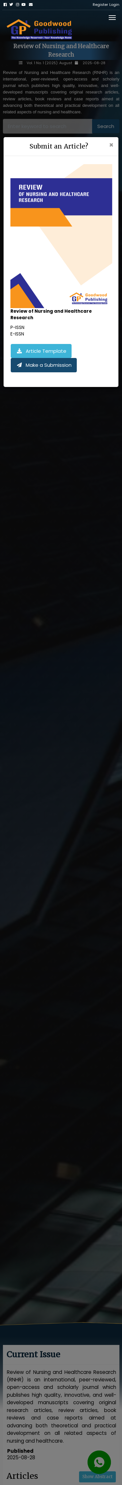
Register (100, 4)
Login (114, 4)
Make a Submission (44, 365)
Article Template (41, 351)
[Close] (111, 145)
